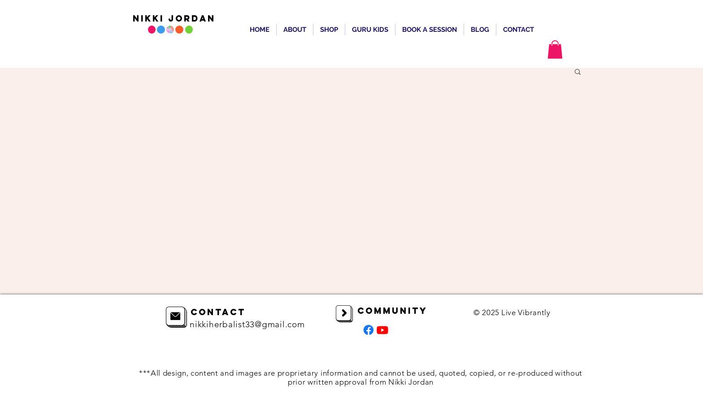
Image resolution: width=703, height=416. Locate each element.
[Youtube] (382, 330)
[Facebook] (368, 330)
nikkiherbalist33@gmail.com (247, 324)
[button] (555, 49)
